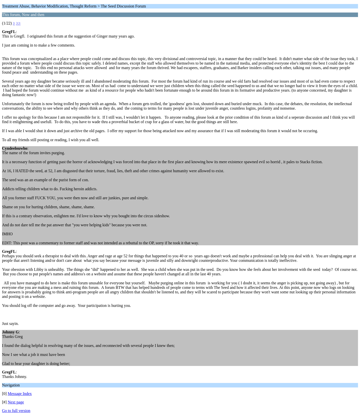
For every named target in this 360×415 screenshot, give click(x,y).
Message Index (20, 393)
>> (18, 23)
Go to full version (16, 410)
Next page (16, 402)
